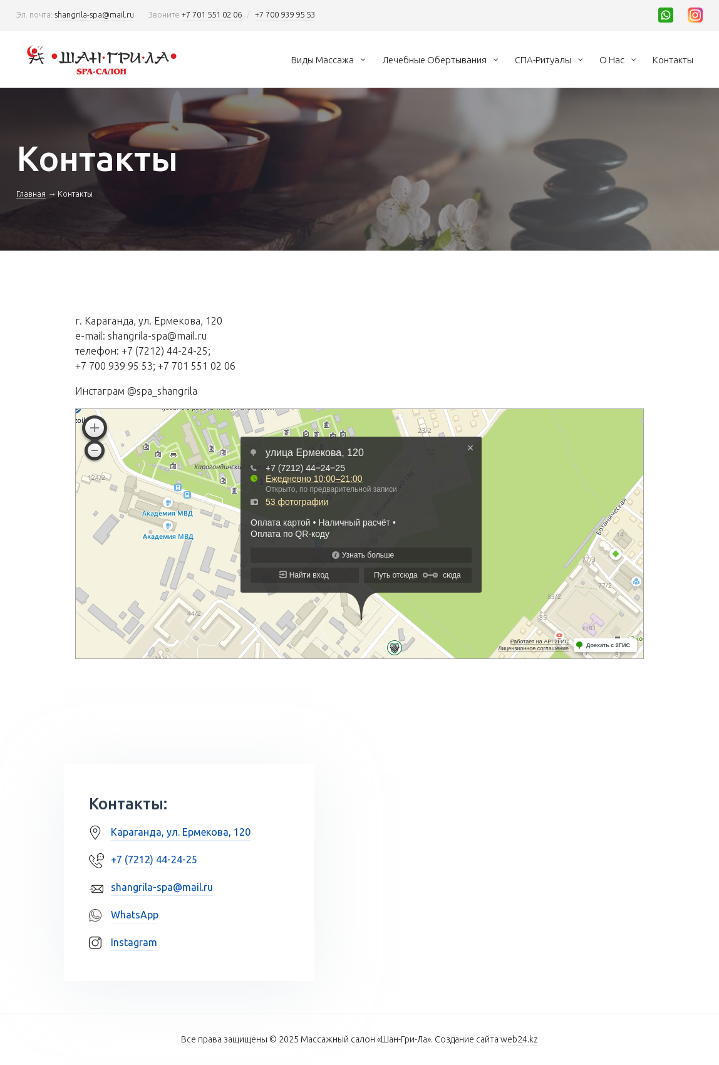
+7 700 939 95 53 (285, 14)
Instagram (134, 942)
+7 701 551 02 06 (212, 14)
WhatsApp (134, 914)
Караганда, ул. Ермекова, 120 (181, 832)
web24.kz (519, 1039)
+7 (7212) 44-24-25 (154, 859)
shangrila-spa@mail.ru (94, 14)
